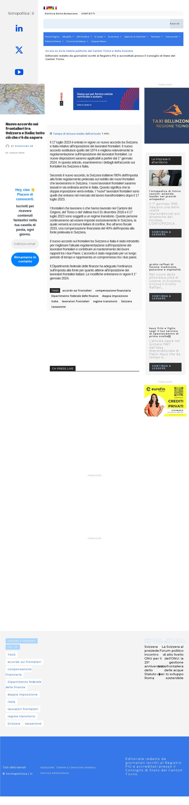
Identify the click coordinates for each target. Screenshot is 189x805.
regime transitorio (105, 301)
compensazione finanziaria (113, 290)
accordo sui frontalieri (77, 290)
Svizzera (126, 301)
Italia (54, 301)
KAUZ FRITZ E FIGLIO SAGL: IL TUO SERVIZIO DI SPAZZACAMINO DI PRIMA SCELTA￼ (164, 332)
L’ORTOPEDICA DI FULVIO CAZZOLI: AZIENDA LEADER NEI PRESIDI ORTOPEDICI (165, 195)
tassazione (58, 306)
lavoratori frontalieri (75, 301)
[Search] (176, 23)
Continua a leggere (161, 233)
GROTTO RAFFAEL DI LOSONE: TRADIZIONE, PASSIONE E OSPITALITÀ (165, 267)
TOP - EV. (13, 647)
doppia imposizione (115, 296)
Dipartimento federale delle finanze (74, 296)
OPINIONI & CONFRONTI (22, 641)
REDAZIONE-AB (24, 146)
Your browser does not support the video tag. (78, 390)
